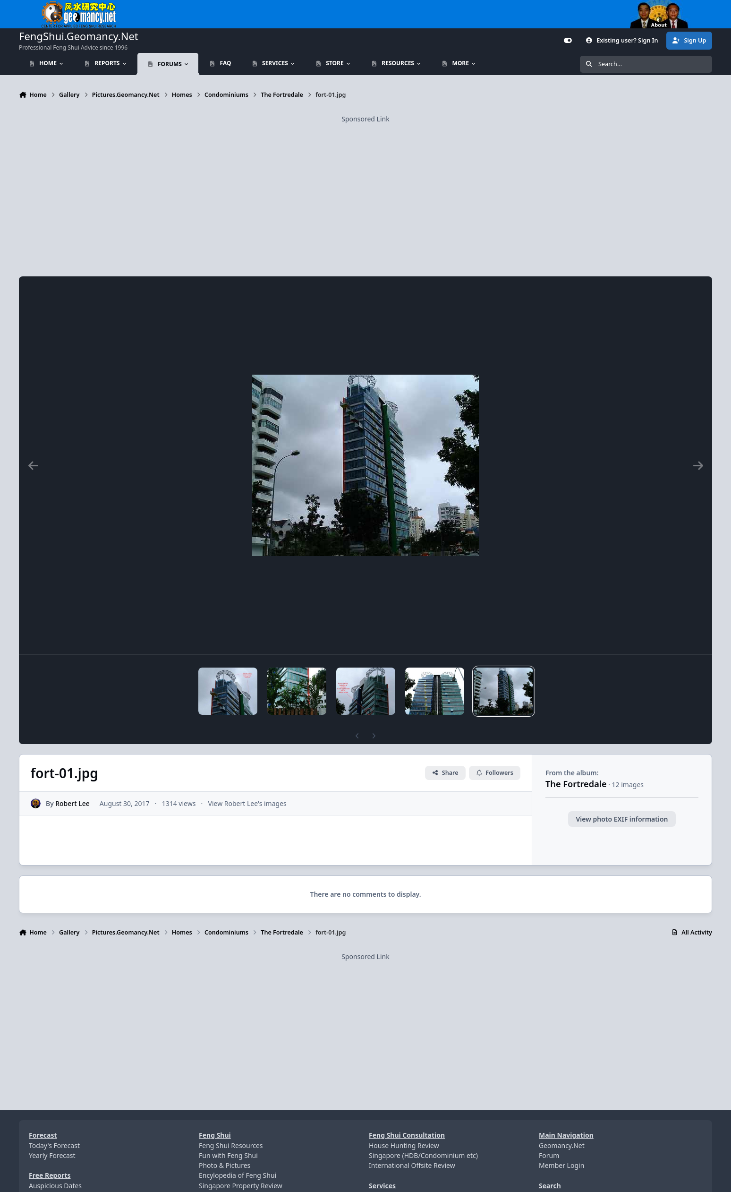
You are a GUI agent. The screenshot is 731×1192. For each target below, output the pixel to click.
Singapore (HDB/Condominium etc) (423, 1155)
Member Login (561, 1165)
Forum (549, 1155)
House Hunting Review (404, 1145)
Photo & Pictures (224, 1165)
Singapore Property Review (240, 1185)
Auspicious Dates (55, 1185)
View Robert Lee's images (247, 803)
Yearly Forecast (52, 1155)
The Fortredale (576, 783)
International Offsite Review (412, 1165)
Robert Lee (72, 803)
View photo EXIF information (622, 819)
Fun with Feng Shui (228, 1155)
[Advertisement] (365, 190)
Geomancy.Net (562, 1145)
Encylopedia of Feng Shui (237, 1175)
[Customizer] (568, 41)
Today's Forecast (54, 1145)
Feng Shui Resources (231, 1145)
